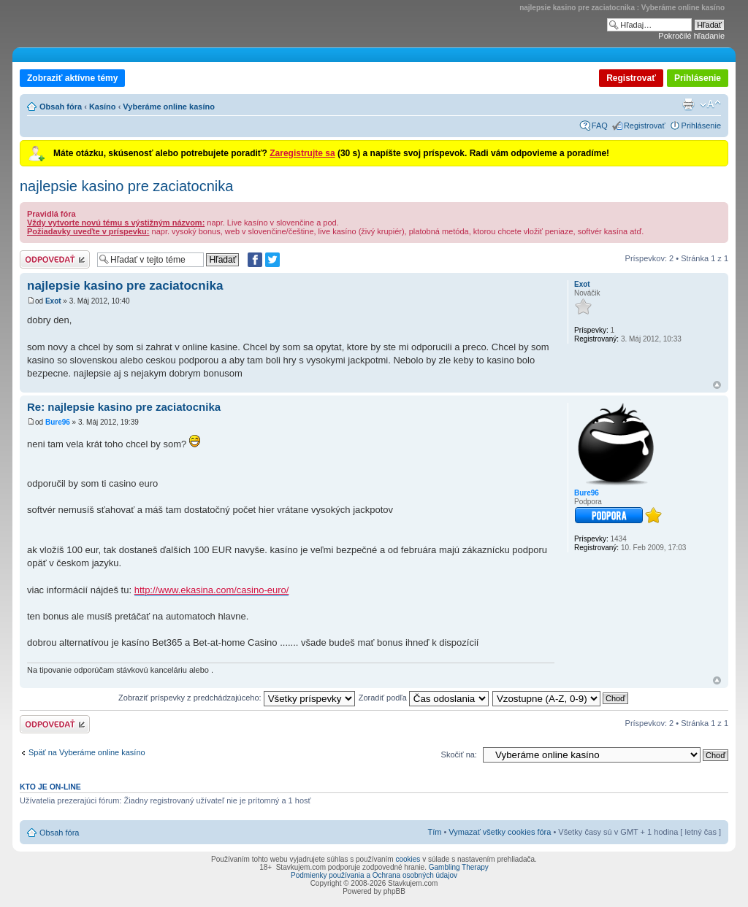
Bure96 (57, 422)
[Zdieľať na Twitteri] (272, 259)
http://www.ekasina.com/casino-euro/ (211, 589)
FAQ (600, 125)
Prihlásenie (697, 78)
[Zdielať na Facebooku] (255, 259)
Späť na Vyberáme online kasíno (86, 752)
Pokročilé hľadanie (691, 35)
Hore (717, 385)
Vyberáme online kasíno (169, 106)
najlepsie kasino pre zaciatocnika (126, 186)
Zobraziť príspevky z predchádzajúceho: (236, 697)
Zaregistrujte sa (302, 153)
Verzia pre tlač (688, 104)
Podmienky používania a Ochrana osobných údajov (374, 875)
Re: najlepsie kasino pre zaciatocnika (124, 407)
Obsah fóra (60, 106)
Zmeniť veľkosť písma (710, 104)
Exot (53, 301)
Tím (434, 831)
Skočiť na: (459, 754)
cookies (407, 859)
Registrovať (631, 78)
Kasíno (102, 106)
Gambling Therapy (459, 867)
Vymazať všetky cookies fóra (500, 831)
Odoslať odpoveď (55, 259)
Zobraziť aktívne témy (72, 78)
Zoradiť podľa (424, 697)
